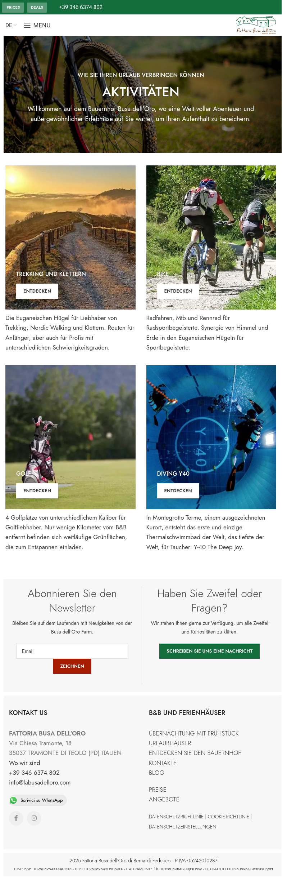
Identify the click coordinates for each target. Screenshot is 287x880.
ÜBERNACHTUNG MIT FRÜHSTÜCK (194, 733)
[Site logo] (256, 24)
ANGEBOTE (164, 799)
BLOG (156, 772)
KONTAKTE (163, 763)
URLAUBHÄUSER (170, 743)
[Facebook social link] (16, 818)
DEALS (37, 7)
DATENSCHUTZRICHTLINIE (176, 816)
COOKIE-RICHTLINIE (228, 816)
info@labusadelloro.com (40, 782)
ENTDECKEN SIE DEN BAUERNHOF (195, 752)
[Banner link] (70, 237)
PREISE (158, 789)
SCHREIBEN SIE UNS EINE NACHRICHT (209, 651)
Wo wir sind (24, 763)
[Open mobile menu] (37, 25)
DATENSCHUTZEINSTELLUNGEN (182, 826)
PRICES (12, 7)
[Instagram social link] (34, 818)
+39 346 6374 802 (34, 772)
